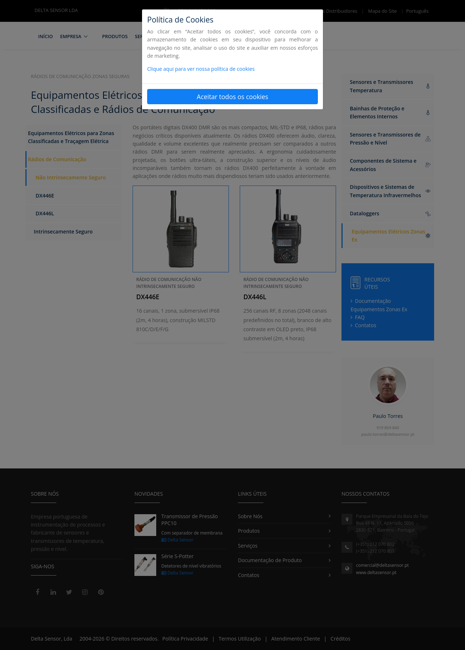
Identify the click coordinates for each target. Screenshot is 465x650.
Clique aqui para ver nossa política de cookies (201, 68)
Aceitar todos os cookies (232, 96)
